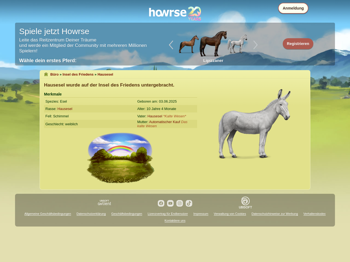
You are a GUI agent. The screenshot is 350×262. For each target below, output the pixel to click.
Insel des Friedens (78, 74)
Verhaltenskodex (315, 213)
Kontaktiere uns (175, 220)
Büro (54, 74)
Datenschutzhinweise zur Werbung (275, 213)
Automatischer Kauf (164, 122)
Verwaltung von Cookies (230, 213)
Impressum (200, 213)
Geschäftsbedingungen (126, 213)
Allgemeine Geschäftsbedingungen (47, 213)
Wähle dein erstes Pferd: (48, 60)
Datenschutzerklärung (91, 213)
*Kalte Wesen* (174, 116)
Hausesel (105, 74)
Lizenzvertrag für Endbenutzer (168, 213)
